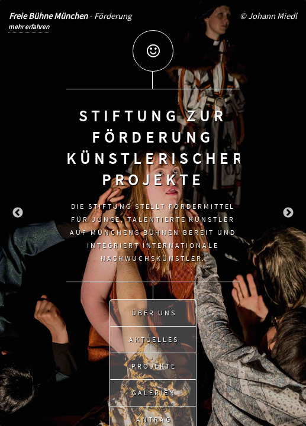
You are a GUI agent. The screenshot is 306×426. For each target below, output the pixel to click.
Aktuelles (154, 337)
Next (288, 213)
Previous (18, 213)
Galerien (153, 390)
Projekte (153, 363)
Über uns (153, 310)
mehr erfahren (28, 26)
